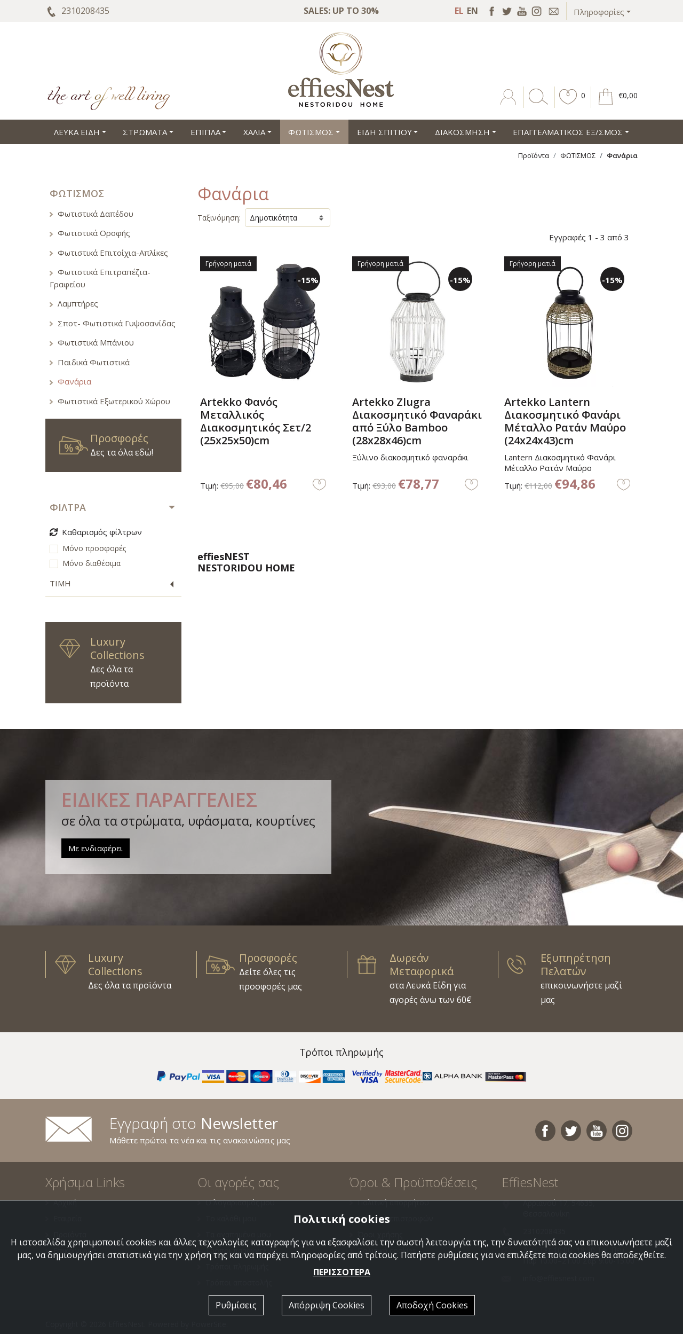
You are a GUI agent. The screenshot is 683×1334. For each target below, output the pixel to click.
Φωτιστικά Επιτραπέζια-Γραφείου (100, 277)
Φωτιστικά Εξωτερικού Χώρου (110, 401)
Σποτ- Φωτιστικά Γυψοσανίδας (113, 323)
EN (472, 11)
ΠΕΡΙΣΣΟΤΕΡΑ (341, 1272)
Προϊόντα (533, 155)
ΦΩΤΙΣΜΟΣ (577, 155)
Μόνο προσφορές (94, 548)
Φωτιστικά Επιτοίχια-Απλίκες (109, 252)
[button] (568, 104)
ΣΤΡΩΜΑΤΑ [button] (145, 132)
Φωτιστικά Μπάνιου (92, 342)
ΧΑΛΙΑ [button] (254, 132)
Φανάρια (70, 381)
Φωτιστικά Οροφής (90, 232)
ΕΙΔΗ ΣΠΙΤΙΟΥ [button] (384, 132)
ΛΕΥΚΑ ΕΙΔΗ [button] (77, 132)
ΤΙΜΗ (60, 583)
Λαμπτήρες (74, 303)
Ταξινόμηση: (219, 218)
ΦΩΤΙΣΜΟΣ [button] (310, 132)
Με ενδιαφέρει (95, 848)
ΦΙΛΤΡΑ (68, 507)
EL (459, 11)
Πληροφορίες (599, 11)
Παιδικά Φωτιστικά (90, 362)
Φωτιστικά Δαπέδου (91, 213)
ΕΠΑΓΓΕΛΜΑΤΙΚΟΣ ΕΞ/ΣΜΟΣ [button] (568, 132)
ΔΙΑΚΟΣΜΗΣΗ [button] (462, 132)
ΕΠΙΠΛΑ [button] (205, 132)
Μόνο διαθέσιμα (91, 563)
